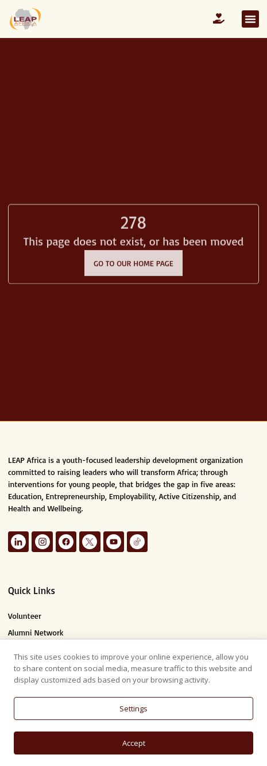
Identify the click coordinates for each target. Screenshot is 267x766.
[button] (250, 19)
